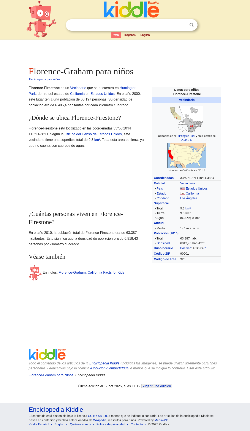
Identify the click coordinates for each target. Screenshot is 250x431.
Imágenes (130, 35)
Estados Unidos (197, 188)
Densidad (163, 243)
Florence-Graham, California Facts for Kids (91, 272)
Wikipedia (99, 420)
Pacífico (185, 248)
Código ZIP (162, 253)
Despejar (182, 25)
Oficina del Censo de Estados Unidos (93, 134)
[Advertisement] (125, 52)
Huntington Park (186, 135)
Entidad (159, 183)
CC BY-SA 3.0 (97, 416)
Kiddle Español (39, 424)
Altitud (159, 223)
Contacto (137, 424)
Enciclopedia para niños (44, 79)
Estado (161, 193)
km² (188, 208)
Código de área (165, 259)
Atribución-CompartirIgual (109, 368)
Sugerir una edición (156, 386)
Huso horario (163, 248)
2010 (174, 233)
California (186, 140)
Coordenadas (164, 178)
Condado (163, 198)
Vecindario (187, 100)
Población (161, 233)
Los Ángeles (188, 198)
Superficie (161, 203)
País (160, 188)
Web (116, 35)
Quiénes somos (80, 424)
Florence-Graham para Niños (51, 375)
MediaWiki (162, 420)
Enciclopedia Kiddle (104, 363)
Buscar (191, 25)
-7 (204, 248)
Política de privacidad (111, 424)
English (145, 35)
